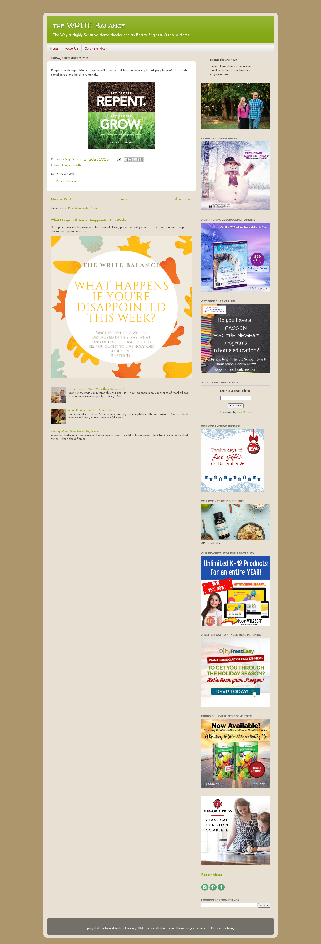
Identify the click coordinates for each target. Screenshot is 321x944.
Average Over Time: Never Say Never (75, 431)
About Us (71, 48)
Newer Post (61, 199)
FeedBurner (244, 412)
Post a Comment (67, 181)
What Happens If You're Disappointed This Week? (88, 220)
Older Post (182, 199)
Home (54, 48)
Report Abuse (211, 875)
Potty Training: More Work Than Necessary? (96, 389)
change (65, 165)
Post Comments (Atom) (83, 208)
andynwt (204, 928)
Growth (76, 165)
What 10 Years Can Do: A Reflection (91, 410)
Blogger (232, 928)
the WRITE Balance (89, 25)
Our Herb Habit (96, 48)
